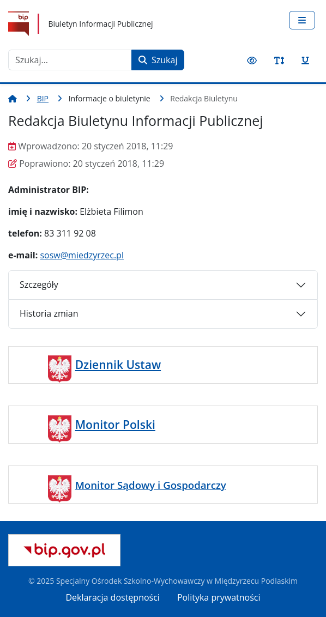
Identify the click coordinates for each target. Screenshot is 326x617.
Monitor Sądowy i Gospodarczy (150, 485)
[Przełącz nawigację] (302, 20)
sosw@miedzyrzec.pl (81, 255)
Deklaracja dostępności (113, 597)
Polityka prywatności (219, 597)
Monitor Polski (115, 424)
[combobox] (70, 60)
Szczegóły (39, 285)
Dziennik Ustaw (118, 364)
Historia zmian (49, 313)
